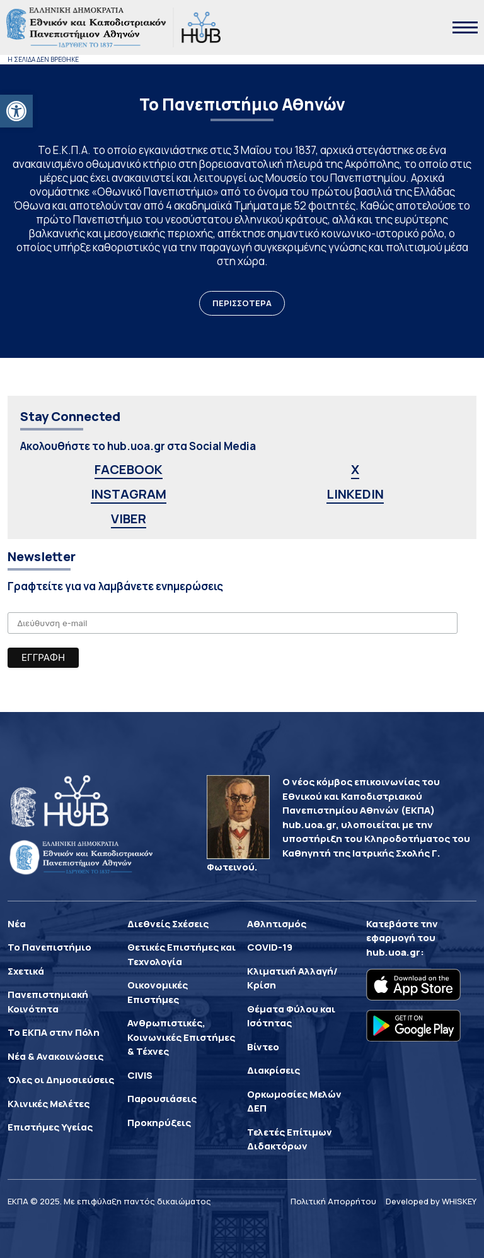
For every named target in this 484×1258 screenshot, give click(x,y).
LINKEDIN (355, 493)
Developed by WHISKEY (431, 1201)
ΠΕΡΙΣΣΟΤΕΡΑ (242, 303)
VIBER (128, 518)
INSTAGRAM (128, 493)
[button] (16, 111)
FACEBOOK (129, 469)
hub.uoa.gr (393, 952)
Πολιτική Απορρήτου (333, 1201)
